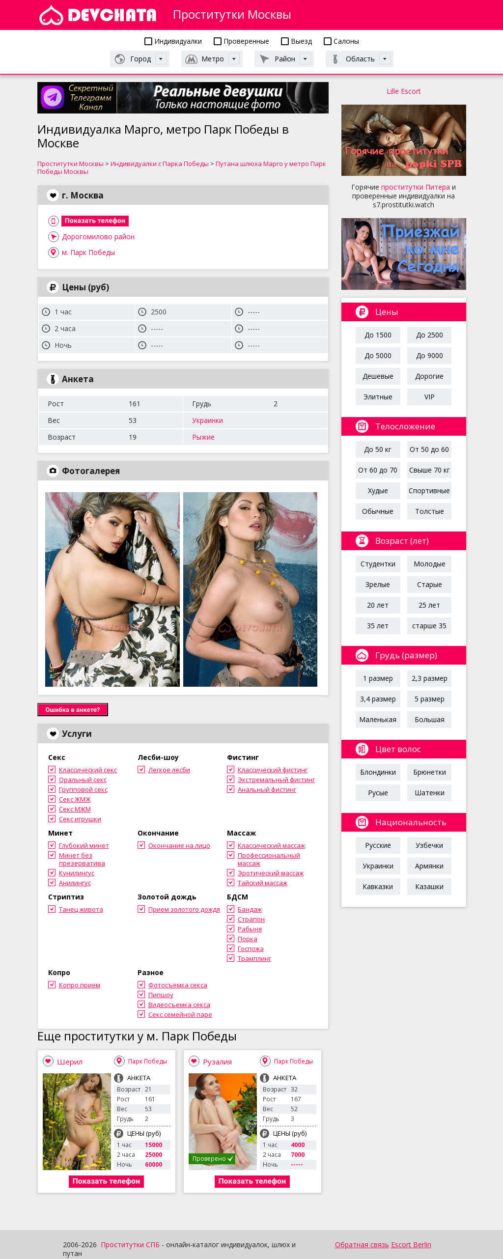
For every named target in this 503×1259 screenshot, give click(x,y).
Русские (378, 845)
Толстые (429, 511)
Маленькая (377, 719)
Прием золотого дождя (184, 909)
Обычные (377, 511)
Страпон (251, 919)
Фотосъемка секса (177, 984)
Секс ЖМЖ (75, 799)
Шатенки (430, 792)
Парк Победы (147, 1061)
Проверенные (241, 41)
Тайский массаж (262, 882)
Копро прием (79, 984)
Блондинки (378, 772)
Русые (378, 792)
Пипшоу (160, 994)
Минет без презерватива (82, 859)
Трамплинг (254, 958)
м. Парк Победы (88, 252)
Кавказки (378, 886)
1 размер (378, 678)
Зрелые (377, 584)
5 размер (430, 698)
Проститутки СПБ (130, 1244)
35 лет (378, 625)
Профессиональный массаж (269, 859)
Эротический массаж (271, 872)
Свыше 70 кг (429, 470)
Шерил (70, 1061)
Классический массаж (271, 845)
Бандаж (250, 909)
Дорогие (429, 376)
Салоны (341, 41)
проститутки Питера (415, 187)
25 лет (429, 605)
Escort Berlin (411, 1244)
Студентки (378, 563)
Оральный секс (83, 779)
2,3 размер (429, 678)
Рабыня (250, 928)
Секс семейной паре (180, 1014)
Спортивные (429, 490)
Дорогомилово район (98, 236)
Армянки (429, 865)
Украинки (207, 420)
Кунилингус (76, 872)
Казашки (429, 886)
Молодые (430, 563)
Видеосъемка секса (179, 1004)
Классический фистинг (272, 769)
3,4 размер (378, 698)
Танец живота (81, 909)
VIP (429, 396)
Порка (247, 938)
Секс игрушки (80, 818)
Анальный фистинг (267, 789)
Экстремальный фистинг (276, 779)
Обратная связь (362, 1244)
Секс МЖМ (75, 809)
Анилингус (75, 882)
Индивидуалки (173, 41)
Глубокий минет (84, 845)
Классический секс (88, 769)
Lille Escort (404, 91)
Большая (430, 719)
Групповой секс (83, 789)
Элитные (377, 396)
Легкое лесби (169, 769)
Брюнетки (429, 772)
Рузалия (217, 1061)
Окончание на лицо (179, 845)
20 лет (378, 605)
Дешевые (378, 376)
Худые (378, 490)
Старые (429, 584)
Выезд (296, 41)
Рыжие (203, 437)
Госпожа (251, 948)
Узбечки (429, 845)
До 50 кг (377, 449)
